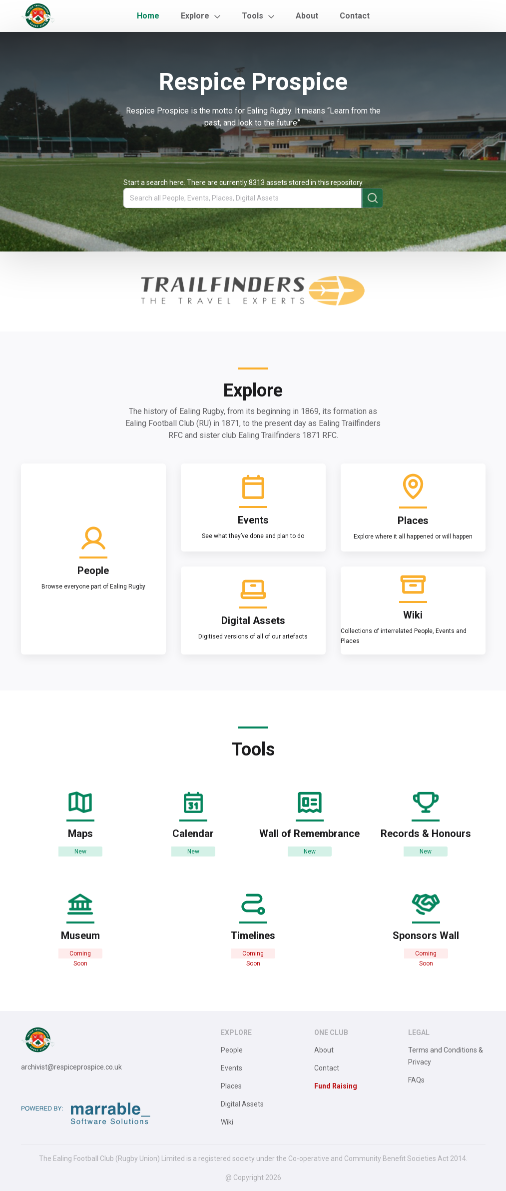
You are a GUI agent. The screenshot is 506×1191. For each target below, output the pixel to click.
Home (148, 15)
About (307, 15)
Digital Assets (242, 1104)
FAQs (416, 1080)
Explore (195, 15)
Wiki (227, 1122)
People (232, 1050)
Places (231, 1086)
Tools (252, 15)
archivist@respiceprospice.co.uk (71, 1067)
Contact (355, 15)
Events (231, 1068)
